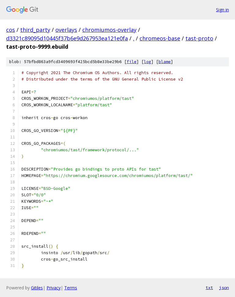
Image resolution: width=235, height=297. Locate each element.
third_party (35, 29)
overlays (66, 29)
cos (10, 29)
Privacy (54, 288)
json (224, 287)
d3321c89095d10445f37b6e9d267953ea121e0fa (67, 38)
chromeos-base (160, 38)
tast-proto (199, 38)
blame (165, 61)
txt (209, 287)
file (131, 61)
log (147, 61)
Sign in (222, 10)
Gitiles (37, 288)
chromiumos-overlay (109, 29)
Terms (70, 288)
